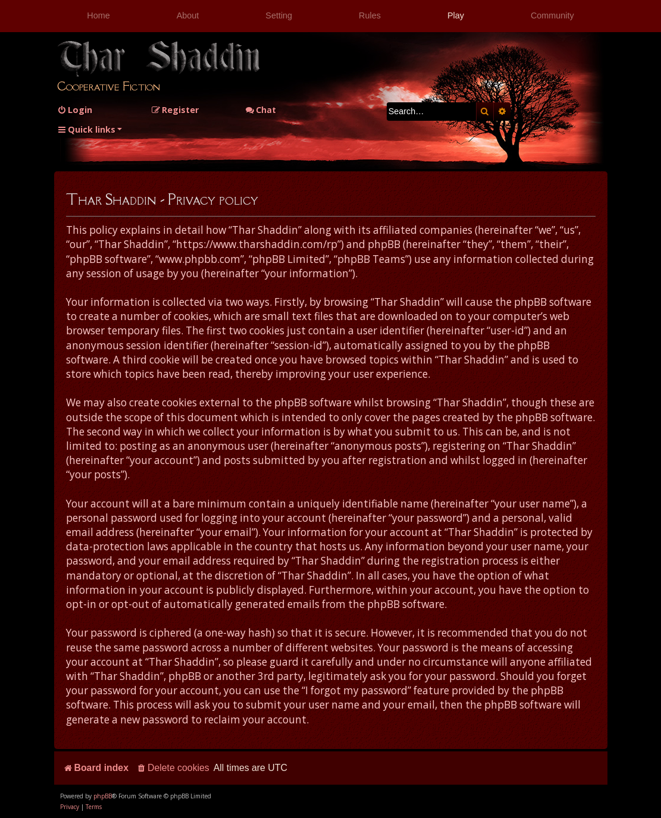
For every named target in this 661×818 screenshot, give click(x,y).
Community (552, 15)
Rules (370, 15)
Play (455, 15)
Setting (278, 15)
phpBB (102, 796)
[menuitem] (74, 109)
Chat (260, 109)
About (188, 15)
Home (98, 15)
